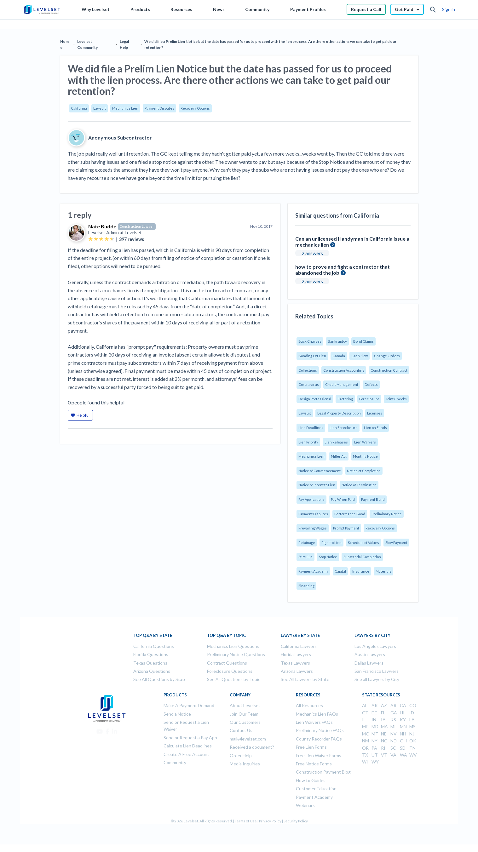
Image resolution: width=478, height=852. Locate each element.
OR (365, 748)
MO (366, 733)
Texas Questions (150, 663)
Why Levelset (96, 9)
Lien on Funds (375, 428)
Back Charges (309, 341)
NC (384, 740)
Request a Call (366, 9)
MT (374, 733)
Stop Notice (328, 557)
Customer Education (316, 788)
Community (257, 9)
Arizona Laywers (297, 671)
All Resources (309, 705)
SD (403, 748)
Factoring (345, 399)
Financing (306, 586)
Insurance (360, 571)
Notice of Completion (364, 471)
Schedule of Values (363, 542)
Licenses (374, 413)
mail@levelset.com (248, 738)
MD (374, 726)
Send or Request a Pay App (190, 737)
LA (412, 719)
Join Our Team (244, 714)
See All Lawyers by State (305, 679)
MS (412, 726)
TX (365, 755)
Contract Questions (227, 663)
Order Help (241, 755)
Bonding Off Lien (312, 356)
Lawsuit (99, 108)
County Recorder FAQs (319, 738)
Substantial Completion (362, 557)
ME (365, 726)
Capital (340, 571)
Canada (338, 356)
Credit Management (341, 384)
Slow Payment (396, 542)
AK (374, 705)
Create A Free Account (186, 754)
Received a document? (252, 747)
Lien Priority (308, 442)
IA (383, 719)
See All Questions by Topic (233, 679)
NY (374, 740)
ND (393, 740)
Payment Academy (313, 571)
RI (383, 748)
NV (393, 733)
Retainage (306, 542)
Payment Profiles (308, 9)
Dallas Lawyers (368, 663)
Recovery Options (195, 108)
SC (393, 748)
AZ (384, 705)
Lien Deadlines (310, 428)
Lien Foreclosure (344, 428)
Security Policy (296, 821)
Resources (181, 9)
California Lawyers (299, 646)
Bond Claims (363, 341)
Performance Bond (349, 514)
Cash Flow (359, 356)
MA (384, 726)
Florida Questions (150, 654)
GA (393, 712)
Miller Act (339, 456)
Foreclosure (369, 399)
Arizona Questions (151, 671)
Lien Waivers (365, 442)
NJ (411, 733)
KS (393, 719)
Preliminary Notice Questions (236, 654)
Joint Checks (396, 399)
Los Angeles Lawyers (375, 646)
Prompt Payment (346, 528)
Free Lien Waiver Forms (318, 755)
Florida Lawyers (296, 654)
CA (403, 705)
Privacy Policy (270, 821)
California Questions (153, 646)
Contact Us (241, 730)
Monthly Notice (365, 456)
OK (412, 740)
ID (411, 712)
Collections (307, 370)
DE (374, 712)
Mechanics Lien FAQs (317, 714)
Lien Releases (336, 442)
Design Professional (314, 399)
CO (412, 705)
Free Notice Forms (314, 763)
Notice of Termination (359, 485)
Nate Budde (102, 226)
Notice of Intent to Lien (316, 485)
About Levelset (245, 705)
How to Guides (310, 780)
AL (364, 705)
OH (403, 740)
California (79, 108)
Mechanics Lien (125, 108)
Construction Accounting (343, 370)
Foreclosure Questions (229, 671)
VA (393, 755)
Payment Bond (373, 499)
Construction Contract (389, 370)
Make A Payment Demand (189, 705)
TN (412, 748)
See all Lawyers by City (376, 679)
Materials (383, 571)
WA (403, 755)
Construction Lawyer (136, 226)
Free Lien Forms (311, 747)
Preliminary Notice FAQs (320, 730)
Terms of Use (246, 821)
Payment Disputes (159, 108)
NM (365, 740)
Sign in (448, 9)
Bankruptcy (337, 341)
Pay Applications (311, 499)
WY (375, 761)
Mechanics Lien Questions (233, 646)
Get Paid (407, 9)
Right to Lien (331, 542)
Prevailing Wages (312, 528)
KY (403, 719)
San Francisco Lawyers (376, 671)
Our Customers (245, 722)
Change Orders (387, 356)
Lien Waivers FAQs (314, 722)
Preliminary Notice (386, 514)
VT (384, 755)
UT (374, 755)
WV (413, 755)
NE (384, 733)
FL (383, 712)
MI (393, 726)
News (219, 9)
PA (374, 748)
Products (140, 9)
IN (373, 719)
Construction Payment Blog (323, 772)
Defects (371, 384)
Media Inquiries (245, 763)
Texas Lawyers (295, 663)
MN (403, 726)
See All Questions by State (160, 679)
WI (365, 761)
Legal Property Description (339, 413)
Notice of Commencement (319, 471)
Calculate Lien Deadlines (188, 745)
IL (364, 719)
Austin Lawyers (369, 654)
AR (393, 705)
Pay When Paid (343, 499)
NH (403, 733)
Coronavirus (308, 384)
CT (365, 712)
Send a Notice (177, 714)
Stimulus (305, 557)
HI (402, 712)
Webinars (305, 805)
